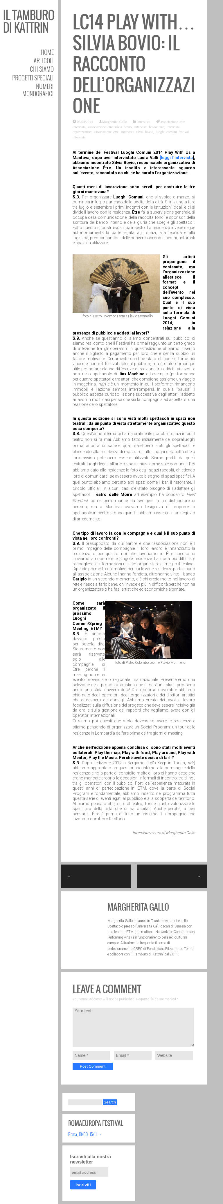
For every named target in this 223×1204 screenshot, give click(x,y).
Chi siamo (42, 68)
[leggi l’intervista (176, 157)
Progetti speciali (33, 77)
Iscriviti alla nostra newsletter (90, 1159)
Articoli (44, 60)
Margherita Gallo (114, 121)
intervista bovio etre (149, 127)
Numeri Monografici (38, 90)
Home (47, 52)
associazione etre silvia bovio (110, 127)
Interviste (143, 121)
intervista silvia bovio (137, 131)
